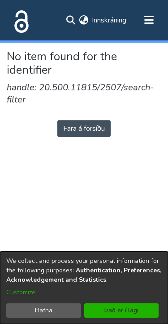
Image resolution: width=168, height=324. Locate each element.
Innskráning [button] (109, 20)
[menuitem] (83, 20)
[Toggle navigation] (148, 20)
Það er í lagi (121, 310)
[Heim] (20, 20)
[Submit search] (70, 20)
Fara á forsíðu (84, 128)
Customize (20, 292)
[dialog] (84, 288)
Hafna (43, 310)
